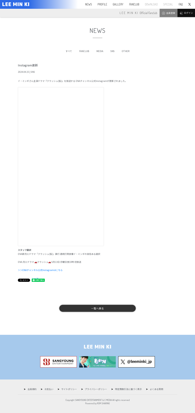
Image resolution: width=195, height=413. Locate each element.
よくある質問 (154, 389)
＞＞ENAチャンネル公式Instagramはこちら (40, 270)
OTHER (126, 51)
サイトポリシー (69, 389)
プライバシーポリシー (95, 389)
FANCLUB (84, 51)
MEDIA (99, 51)
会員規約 (33, 389)
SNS (112, 51)
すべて (69, 51)
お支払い (49, 389)
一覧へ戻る (97, 308)
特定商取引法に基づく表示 (127, 389)
